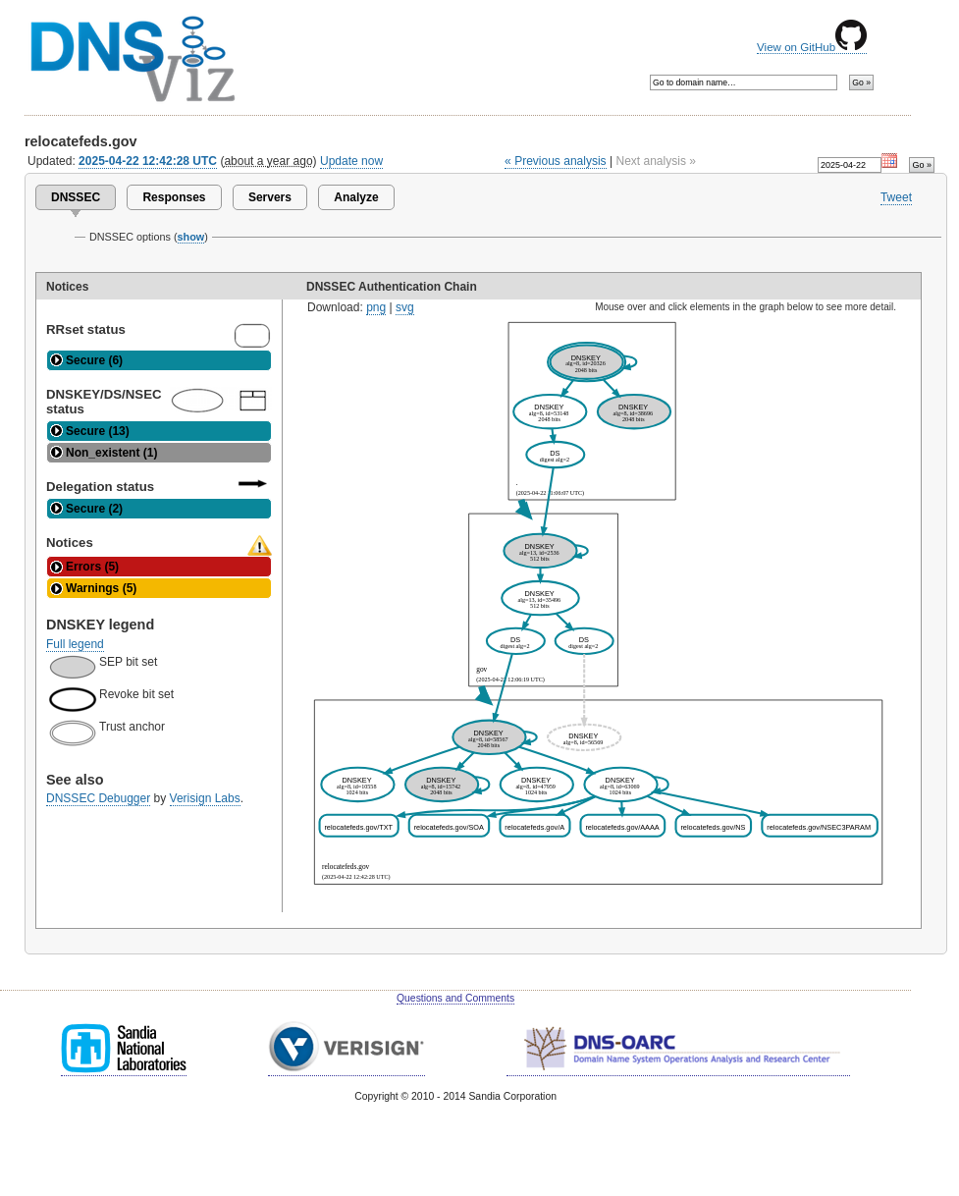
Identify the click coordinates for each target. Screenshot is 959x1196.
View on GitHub (812, 47)
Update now (351, 161)
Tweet (896, 197)
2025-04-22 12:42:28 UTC (148, 161)
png (376, 307)
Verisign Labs (205, 798)
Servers (270, 197)
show (191, 237)
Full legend (75, 644)
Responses (173, 197)
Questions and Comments (455, 998)
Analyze (356, 197)
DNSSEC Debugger (98, 798)
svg (405, 307)
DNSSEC (75, 197)
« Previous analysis (556, 161)
